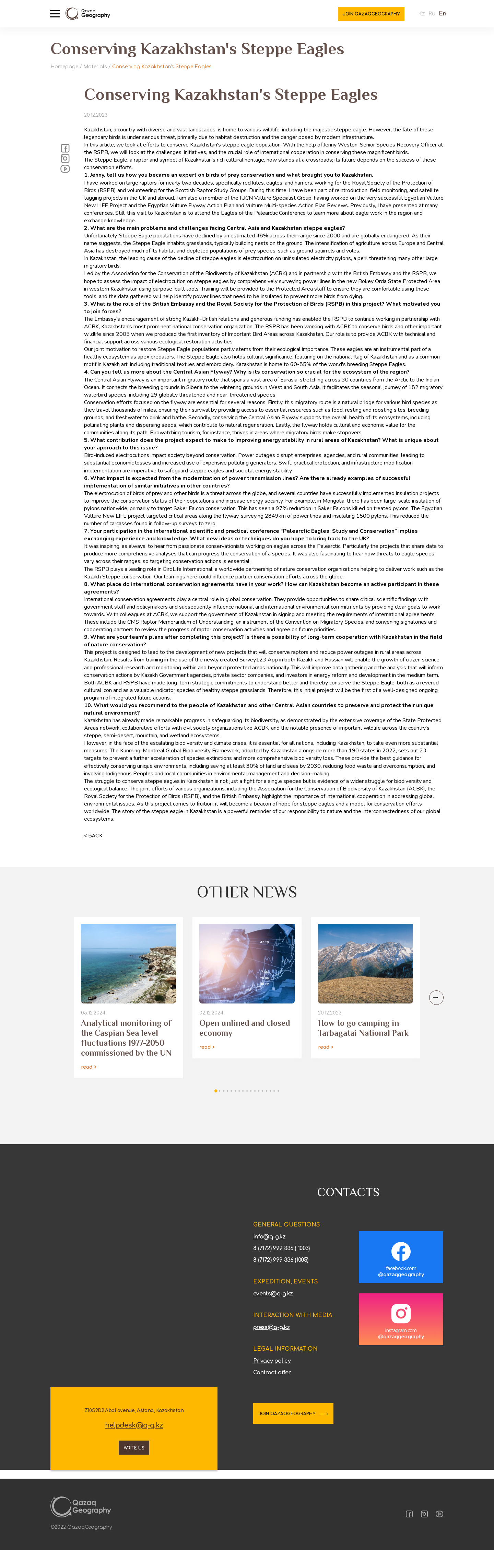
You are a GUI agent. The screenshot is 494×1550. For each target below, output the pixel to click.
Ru (427, 17)
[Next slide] (435, 1005)
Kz (417, 17)
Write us (134, 1453)
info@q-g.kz (269, 1244)
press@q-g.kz (271, 1335)
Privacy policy (272, 1368)
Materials (95, 66)
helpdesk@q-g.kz (134, 1433)
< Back (93, 843)
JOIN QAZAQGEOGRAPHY (299, 1421)
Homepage (64, 66)
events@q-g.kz (273, 1301)
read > (88, 1074)
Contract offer (272, 1380)
